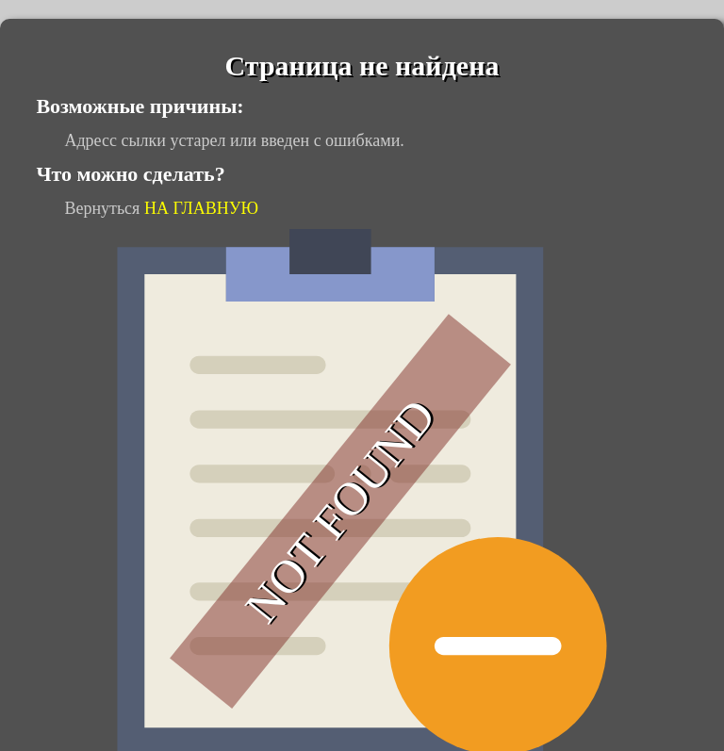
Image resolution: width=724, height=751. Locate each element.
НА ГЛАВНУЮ (201, 208)
